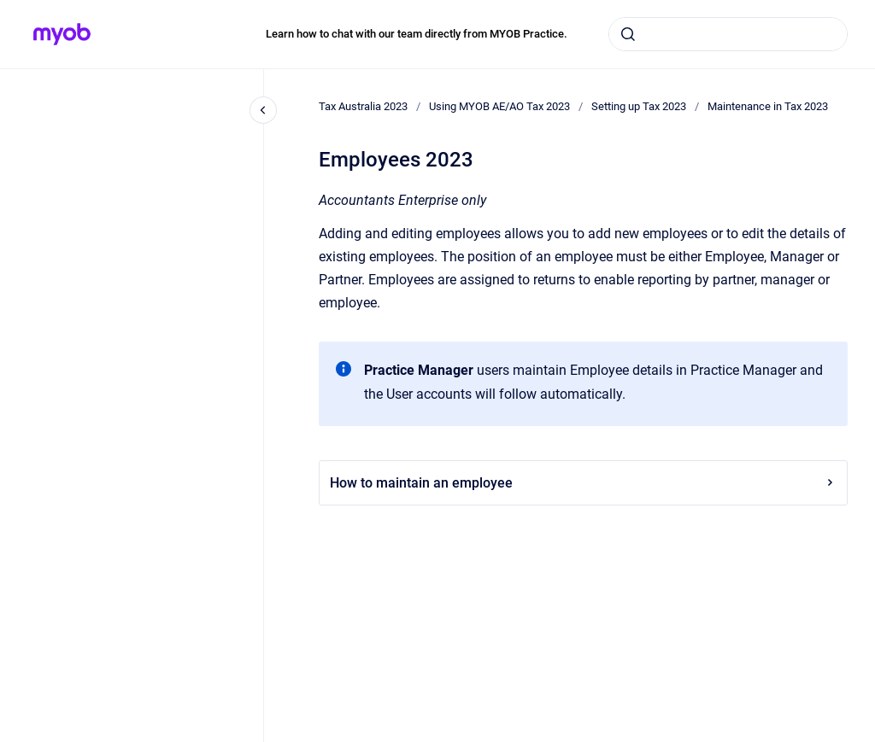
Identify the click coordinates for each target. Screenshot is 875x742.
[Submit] (628, 34)
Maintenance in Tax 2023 (768, 106)
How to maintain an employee (583, 483)
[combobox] (728, 34)
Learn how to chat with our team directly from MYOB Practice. (416, 33)
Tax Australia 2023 (363, 106)
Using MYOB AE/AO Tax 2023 (499, 106)
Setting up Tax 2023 (638, 106)
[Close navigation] (263, 110)
